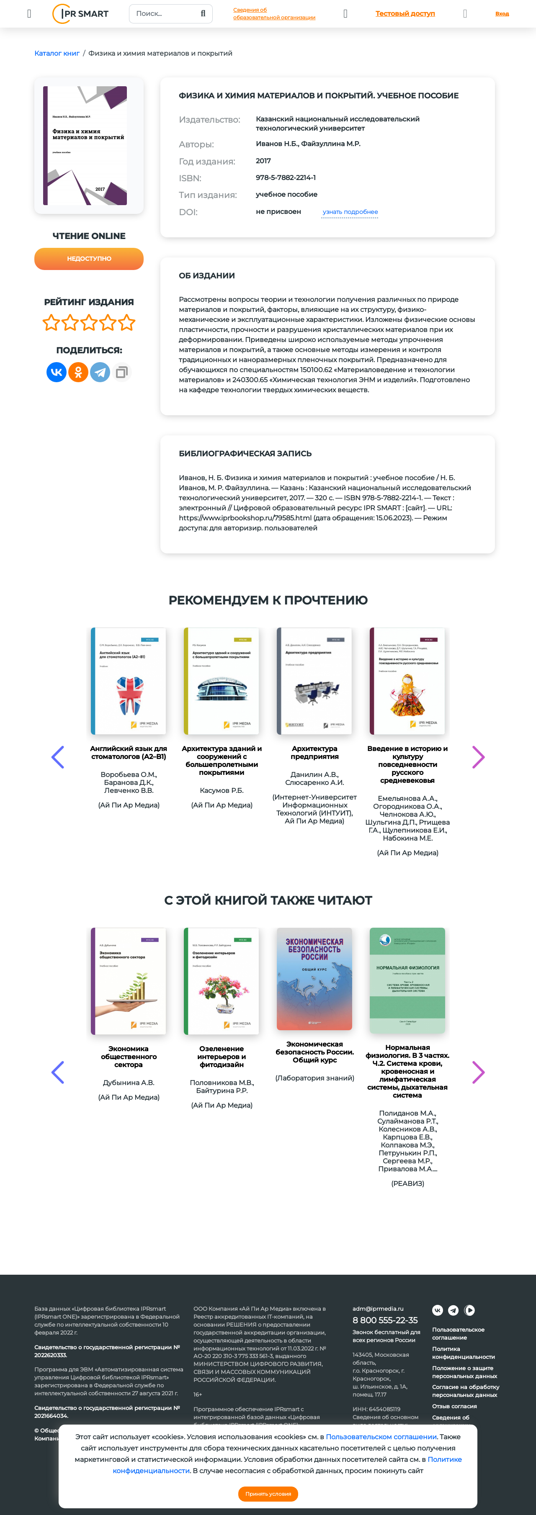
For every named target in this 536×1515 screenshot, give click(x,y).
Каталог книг (57, 53)
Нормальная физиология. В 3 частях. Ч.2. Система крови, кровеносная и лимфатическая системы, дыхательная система (407, 1071)
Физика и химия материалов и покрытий (160, 53)
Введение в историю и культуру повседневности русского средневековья (407, 765)
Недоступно (89, 258)
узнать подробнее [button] (349, 212)
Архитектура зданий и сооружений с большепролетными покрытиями (222, 761)
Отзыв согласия (454, 1406)
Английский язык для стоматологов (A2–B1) (128, 753)
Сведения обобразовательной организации (274, 14)
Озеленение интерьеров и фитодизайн (221, 1057)
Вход (502, 13)
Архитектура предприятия (315, 753)
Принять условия (268, 1494)
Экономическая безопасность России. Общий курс (315, 1052)
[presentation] (57, 757)
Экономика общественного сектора (129, 1057)
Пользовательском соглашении (381, 1437)
